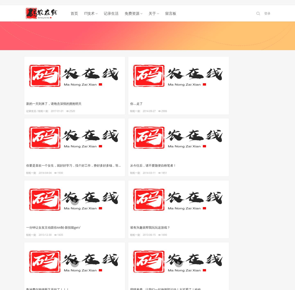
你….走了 (95, 98)
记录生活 (111, 8)
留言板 (170, 8)
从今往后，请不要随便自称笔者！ (237, 98)
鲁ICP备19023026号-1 (147, 276)
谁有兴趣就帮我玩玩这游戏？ (109, 161)
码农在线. (143, 272)
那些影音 (169, 168)
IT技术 (89, 8)
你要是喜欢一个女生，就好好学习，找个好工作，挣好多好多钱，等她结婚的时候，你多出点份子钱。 (179, 98)
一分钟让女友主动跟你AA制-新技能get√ (54, 161)
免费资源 (132, 8)
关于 (152, 8)
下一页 (148, 244)
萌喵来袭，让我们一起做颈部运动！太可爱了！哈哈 (241, 161)
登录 (267, 8)
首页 (74, 8)
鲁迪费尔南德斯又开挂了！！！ (173, 161)
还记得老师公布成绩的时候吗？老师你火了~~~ (54, 224)
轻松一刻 (44, 106)
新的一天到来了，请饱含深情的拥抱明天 (54, 98)
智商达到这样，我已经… (106, 224)
